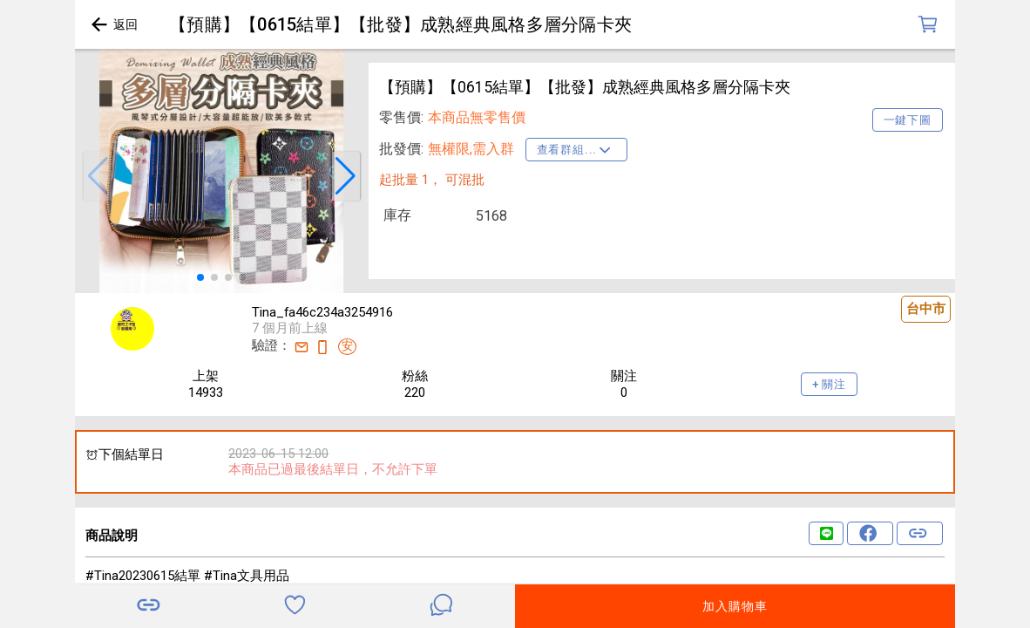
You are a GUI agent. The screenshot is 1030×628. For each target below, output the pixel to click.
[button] (98, 176)
